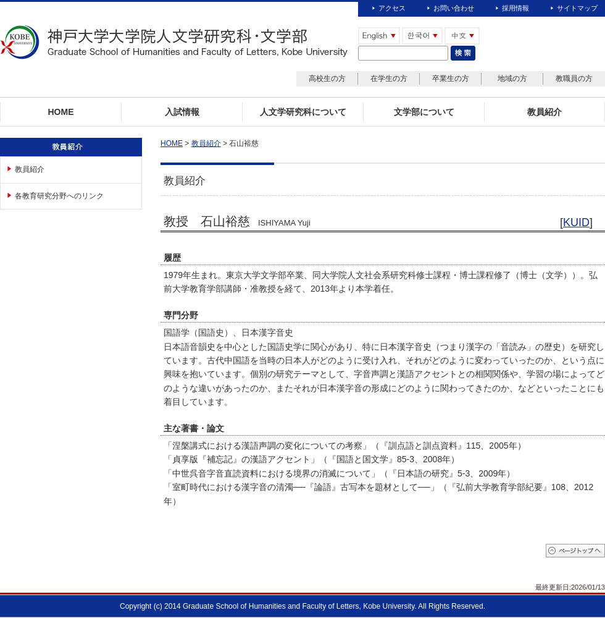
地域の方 (512, 78)
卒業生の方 (450, 78)
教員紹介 (29, 169)
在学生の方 (388, 78)
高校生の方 (327, 78)
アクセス (392, 8)
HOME (172, 143)
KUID (576, 222)
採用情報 (515, 8)
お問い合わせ (453, 8)
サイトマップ (577, 8)
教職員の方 (574, 78)
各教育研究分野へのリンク (59, 196)
